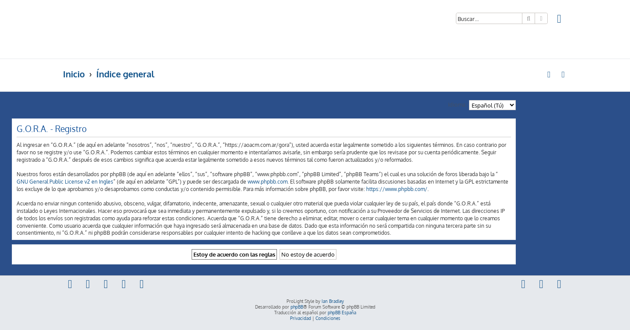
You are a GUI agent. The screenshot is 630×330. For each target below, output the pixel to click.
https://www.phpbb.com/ (396, 189)
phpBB (296, 306)
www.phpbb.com (267, 181)
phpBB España (342, 312)
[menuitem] (559, 20)
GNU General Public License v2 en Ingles (65, 181)
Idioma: (457, 104)
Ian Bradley (333, 301)
